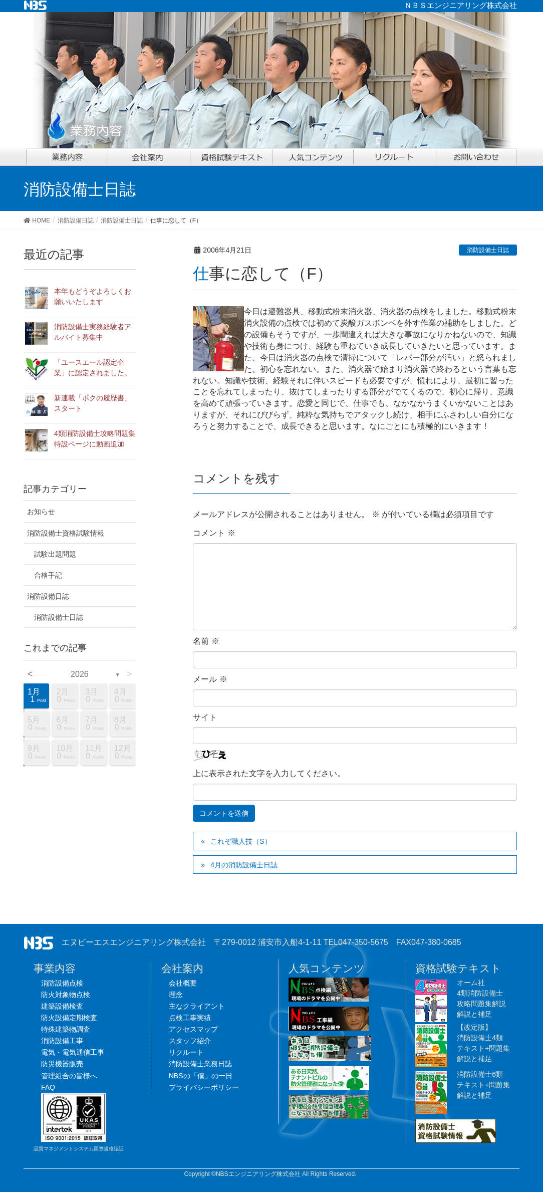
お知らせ (41, 512)
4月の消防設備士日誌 (244, 865)
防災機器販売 (62, 1064)
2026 (80, 674)
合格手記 (48, 575)
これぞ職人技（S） (240, 841)
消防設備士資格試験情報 (65, 533)
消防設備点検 (62, 983)
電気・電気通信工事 (72, 1052)
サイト (205, 717)
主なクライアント (197, 1006)
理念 (176, 995)
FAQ (48, 1087)
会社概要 (183, 983)
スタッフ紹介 (190, 1041)
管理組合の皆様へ (69, 1076)
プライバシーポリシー (204, 1087)
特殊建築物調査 (65, 1029)
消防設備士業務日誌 (200, 1064)
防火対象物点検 (65, 995)
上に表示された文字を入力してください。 (269, 773)
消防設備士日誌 (488, 250)
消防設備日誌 (48, 596)
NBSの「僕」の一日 (200, 1076)
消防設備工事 (62, 1041)
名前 (206, 641)
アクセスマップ (193, 1029)
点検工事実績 (190, 1018)
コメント (214, 533)
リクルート (186, 1052)
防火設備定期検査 (69, 1018)
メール (210, 679)
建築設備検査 (62, 1006)
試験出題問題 (55, 554)
